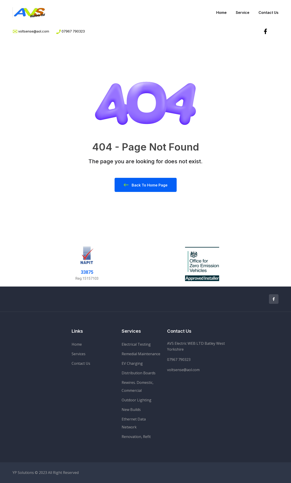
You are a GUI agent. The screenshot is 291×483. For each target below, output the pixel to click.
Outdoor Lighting (136, 399)
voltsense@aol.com (183, 369)
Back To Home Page (146, 185)
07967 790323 (73, 31)
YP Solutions (23, 472)
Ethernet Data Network (134, 423)
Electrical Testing (136, 344)
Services (78, 353)
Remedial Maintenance (141, 353)
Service (242, 12)
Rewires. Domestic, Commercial (137, 386)
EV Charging (132, 363)
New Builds (131, 409)
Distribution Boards (139, 372)
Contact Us (268, 12)
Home (221, 12)
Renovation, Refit (136, 436)
